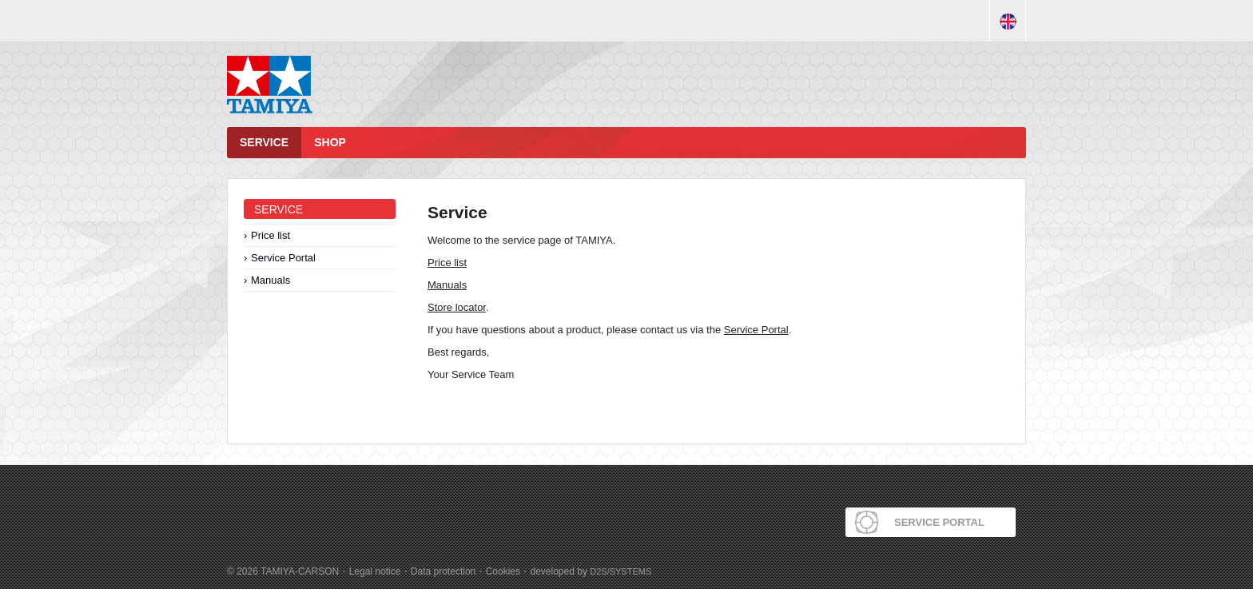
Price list (270, 235)
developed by (591, 571)
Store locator (457, 307)
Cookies (503, 571)
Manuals (270, 280)
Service (264, 142)
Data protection (443, 571)
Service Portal (283, 258)
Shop (330, 142)
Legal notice (375, 571)
